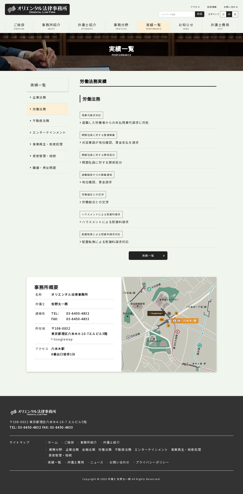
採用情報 (212, 6)
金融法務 (88, 449)
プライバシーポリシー (152, 462)
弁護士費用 (220, 26)
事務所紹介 (51, 26)
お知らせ (186, 26)
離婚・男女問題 (44, 167)
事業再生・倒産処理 (48, 144)
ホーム (53, 442)
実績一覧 (153, 26)
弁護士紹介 (87, 26)
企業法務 (39, 97)
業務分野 (121, 26)
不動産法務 (41, 120)
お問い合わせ (231, 6)
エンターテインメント (49, 132)
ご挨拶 (19, 26)
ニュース (96, 462)
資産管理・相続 (44, 156)
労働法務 (39, 109)
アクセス (195, 6)
